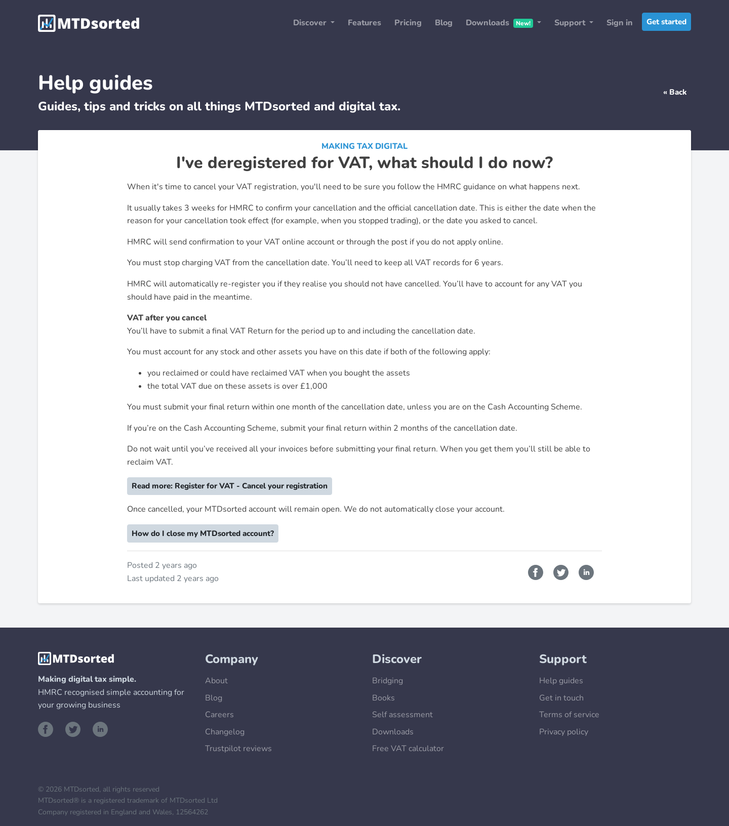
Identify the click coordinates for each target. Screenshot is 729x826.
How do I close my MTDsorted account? (203, 533)
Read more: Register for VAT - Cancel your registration (230, 486)
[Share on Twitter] (562, 571)
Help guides (561, 680)
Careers (219, 714)
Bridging (387, 680)
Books (383, 698)
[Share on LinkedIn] (586, 571)
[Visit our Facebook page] (47, 728)
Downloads (393, 731)
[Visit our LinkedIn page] (100, 728)
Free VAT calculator (408, 748)
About (216, 680)
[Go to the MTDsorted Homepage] (88, 23)
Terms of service (569, 714)
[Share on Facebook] (536, 571)
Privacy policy (563, 731)
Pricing (408, 22)
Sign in (619, 22)
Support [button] (570, 22)
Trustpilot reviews (238, 748)
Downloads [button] (500, 22)
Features (364, 22)
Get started (666, 22)
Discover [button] (311, 22)
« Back (674, 92)
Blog (444, 22)
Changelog (225, 731)
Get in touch (561, 698)
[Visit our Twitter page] (75, 728)
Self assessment (402, 714)
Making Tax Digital (364, 146)
